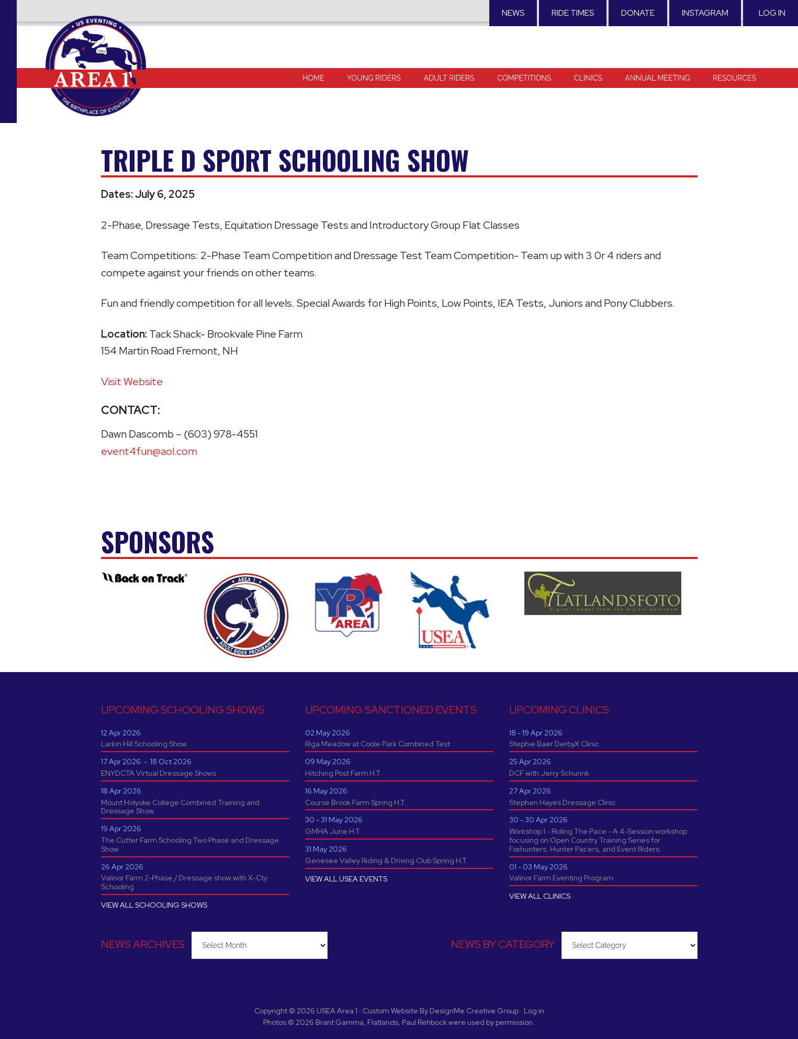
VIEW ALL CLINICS (539, 896)
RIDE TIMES (573, 12)
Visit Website (132, 381)
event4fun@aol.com (149, 451)
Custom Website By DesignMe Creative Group (441, 1010)
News (513, 12)
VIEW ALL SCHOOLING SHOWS (154, 905)
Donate (638, 12)
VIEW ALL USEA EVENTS (346, 879)
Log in (772, 12)
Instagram (705, 12)
